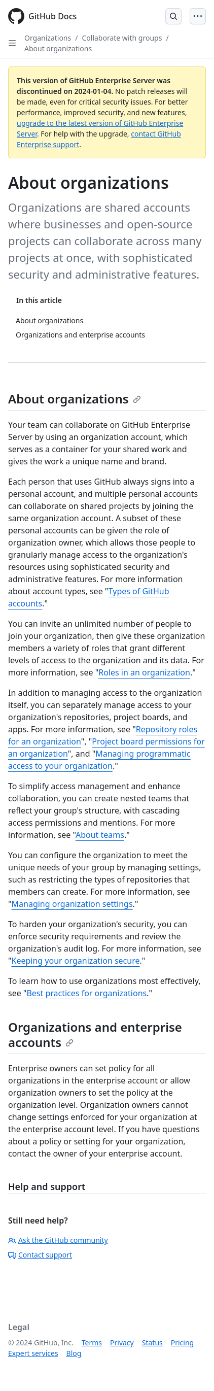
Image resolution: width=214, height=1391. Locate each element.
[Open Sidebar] (12, 43)
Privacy (122, 1342)
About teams (100, 834)
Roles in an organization (144, 672)
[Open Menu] (198, 16)
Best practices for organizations (86, 993)
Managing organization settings (72, 903)
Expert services (33, 1353)
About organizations (58, 48)
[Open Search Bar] (173, 16)
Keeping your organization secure (76, 960)
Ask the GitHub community (58, 1240)
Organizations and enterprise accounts (95, 1034)
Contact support (40, 1255)
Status (152, 1342)
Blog (74, 1353)
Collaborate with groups (122, 38)
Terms (92, 1342)
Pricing (182, 1342)
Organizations (47, 38)
